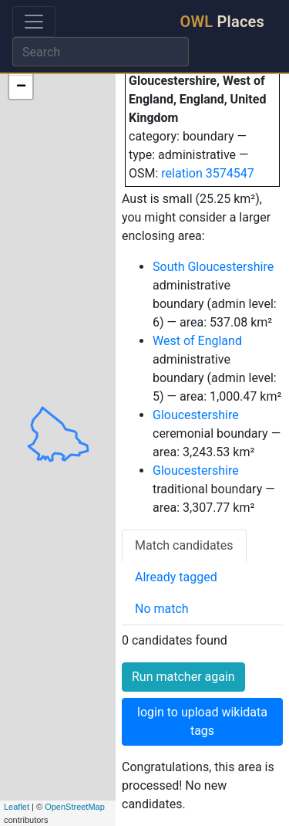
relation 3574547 (207, 173)
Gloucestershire (196, 415)
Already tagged (176, 577)
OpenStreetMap (75, 806)
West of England (197, 340)
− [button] (21, 87)
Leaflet (16, 806)
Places (222, 21)
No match (162, 608)
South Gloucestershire (213, 266)
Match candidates (184, 545)
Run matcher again (183, 676)
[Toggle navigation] (33, 21)
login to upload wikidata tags (202, 721)
